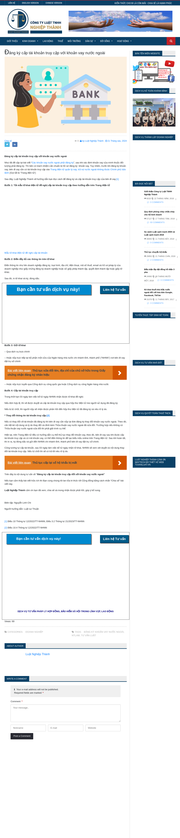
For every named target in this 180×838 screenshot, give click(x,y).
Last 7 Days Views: (134, 762)
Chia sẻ (8, 141)
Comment (16, 701)
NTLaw (75, 635)
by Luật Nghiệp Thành (92, 141)
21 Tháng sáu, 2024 (116, 141)
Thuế (60, 41)
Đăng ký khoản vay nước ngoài (103, 632)
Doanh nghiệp (34, 632)
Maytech (65, 833)
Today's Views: (131, 757)
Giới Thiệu (12, 41)
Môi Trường (74, 41)
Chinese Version (54, 3)
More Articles (90, 822)
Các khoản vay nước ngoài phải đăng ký (52, 162)
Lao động (48, 41)
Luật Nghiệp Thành (39, 654)
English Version (30, 3)
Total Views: (130, 773)
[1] (117, 179)
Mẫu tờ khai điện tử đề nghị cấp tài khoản (26, 252)
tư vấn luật (88, 635)
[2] (48, 415)
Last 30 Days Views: (135, 768)
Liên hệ (11, 3)
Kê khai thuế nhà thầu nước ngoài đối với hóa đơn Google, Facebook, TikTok (159, 292)
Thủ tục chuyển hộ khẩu (155, 252)
